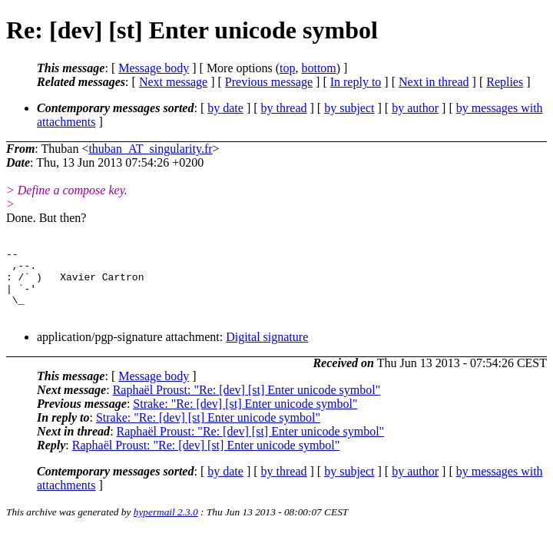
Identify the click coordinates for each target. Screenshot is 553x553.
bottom (318, 68)
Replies (504, 81)
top (287, 68)
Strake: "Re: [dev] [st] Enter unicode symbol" (245, 417)
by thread (284, 107)
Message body (153, 68)
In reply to (356, 81)
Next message (173, 81)
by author (415, 107)
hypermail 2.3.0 (166, 525)
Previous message (269, 81)
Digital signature (267, 350)
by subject (349, 107)
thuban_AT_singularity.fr (150, 148)
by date (225, 107)
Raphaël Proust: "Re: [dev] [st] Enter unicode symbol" (247, 403)
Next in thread (434, 81)
